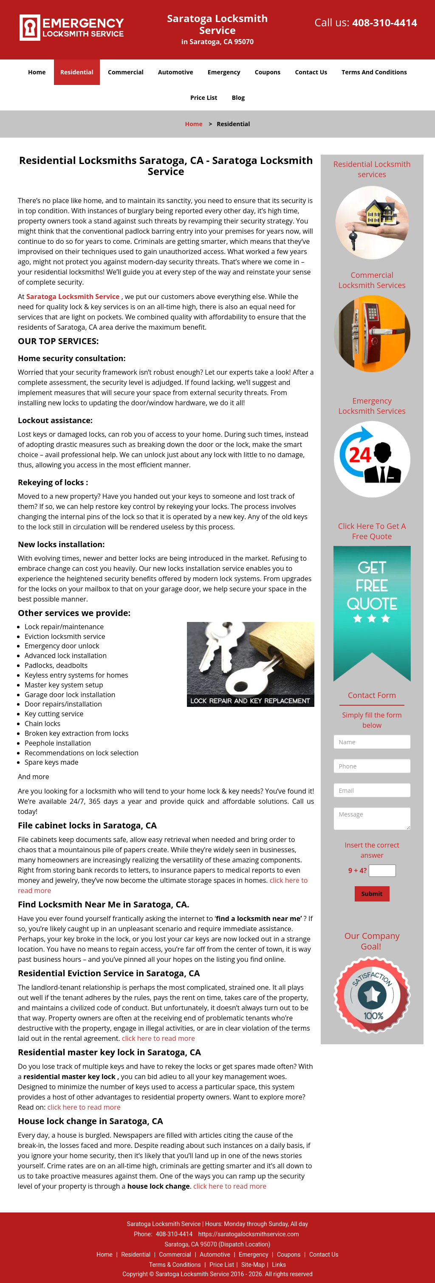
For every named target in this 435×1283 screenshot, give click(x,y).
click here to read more (158, 1038)
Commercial (126, 72)
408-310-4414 (384, 22)
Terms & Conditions (175, 1264)
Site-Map (253, 1264)
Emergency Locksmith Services (372, 406)
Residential (76, 72)
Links (279, 1264)
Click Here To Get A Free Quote (372, 531)
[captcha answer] (382, 871)
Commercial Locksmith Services (372, 280)
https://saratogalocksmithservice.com (248, 1234)
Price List (204, 97)
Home (36, 72)
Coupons (267, 72)
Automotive (175, 72)
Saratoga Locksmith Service (73, 296)
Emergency (224, 72)
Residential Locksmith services (372, 169)
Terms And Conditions (374, 72)
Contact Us (311, 72)
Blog (238, 97)
